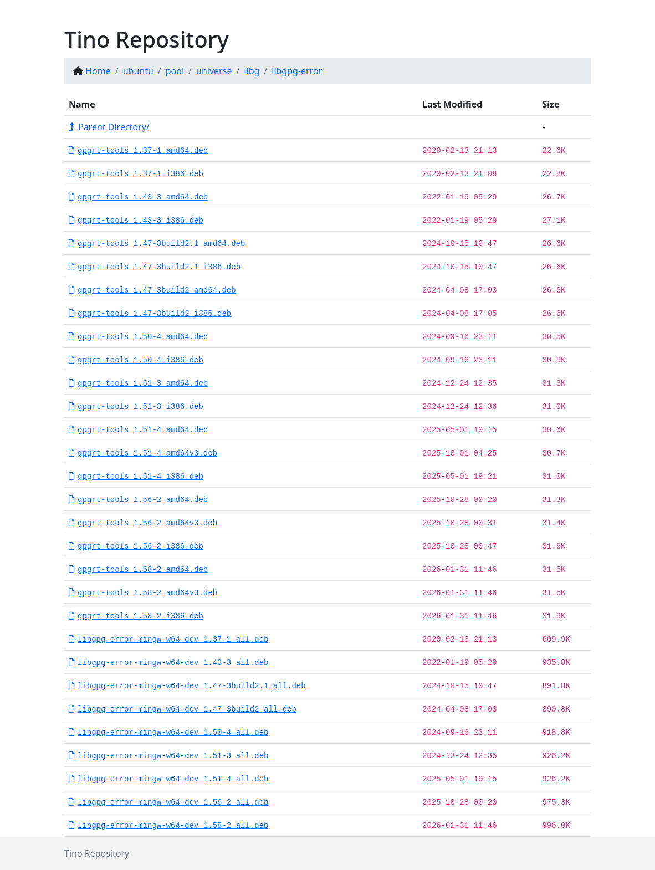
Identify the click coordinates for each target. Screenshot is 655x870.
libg (251, 71)
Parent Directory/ (109, 127)
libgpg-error (297, 71)
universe (214, 71)
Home (98, 71)
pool (175, 71)
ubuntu (138, 71)
